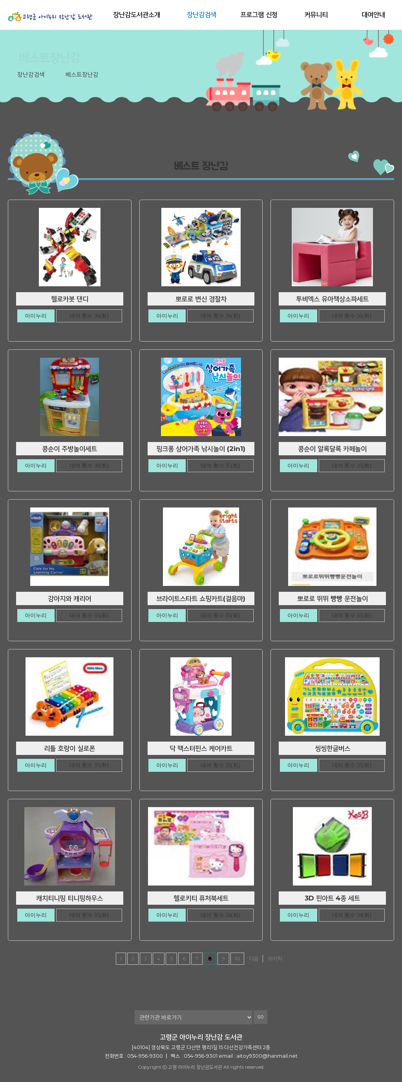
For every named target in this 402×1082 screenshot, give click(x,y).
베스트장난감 (82, 74)
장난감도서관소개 (136, 14)
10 (237, 958)
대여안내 (373, 14)
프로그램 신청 (259, 14)
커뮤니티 (316, 14)
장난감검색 (201, 14)
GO (261, 1017)
